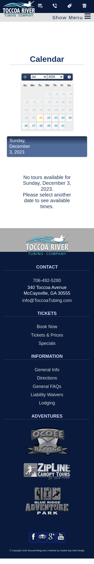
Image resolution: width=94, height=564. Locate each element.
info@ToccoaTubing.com (47, 300)
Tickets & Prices (47, 335)
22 (48, 117)
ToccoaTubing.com (37, 556)
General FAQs (47, 386)
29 (48, 125)
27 (33, 125)
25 (70, 117)
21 (40, 117)
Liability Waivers (47, 394)
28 (40, 125)
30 (55, 125)
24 (62, 117)
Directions (47, 378)
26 (26, 125)
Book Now (47, 326)
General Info (47, 369)
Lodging (47, 402)
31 (62, 125)
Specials (46, 343)
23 (55, 117)
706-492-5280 (47, 280)
